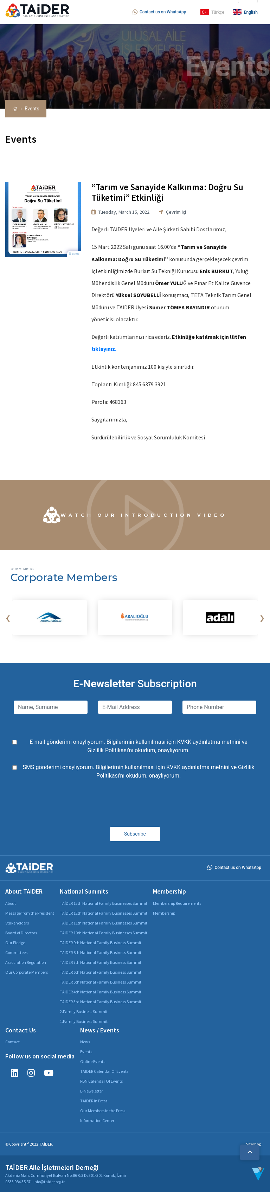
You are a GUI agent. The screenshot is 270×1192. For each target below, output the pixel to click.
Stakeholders (17, 923)
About (10, 903)
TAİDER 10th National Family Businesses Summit (103, 932)
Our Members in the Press (102, 1110)
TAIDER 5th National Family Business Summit (100, 982)
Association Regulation (25, 962)
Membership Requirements (177, 903)
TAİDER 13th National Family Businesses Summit (103, 903)
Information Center (97, 1120)
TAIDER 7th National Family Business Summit (100, 962)
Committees (16, 952)
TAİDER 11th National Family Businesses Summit (103, 923)
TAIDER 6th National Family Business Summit (100, 972)
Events (32, 108)
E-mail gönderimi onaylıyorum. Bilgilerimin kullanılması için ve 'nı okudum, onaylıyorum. (139, 746)
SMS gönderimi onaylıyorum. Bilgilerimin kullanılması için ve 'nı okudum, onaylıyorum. (139, 771)
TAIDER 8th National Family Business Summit (100, 952)
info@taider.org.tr (49, 1181)
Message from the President (29, 913)
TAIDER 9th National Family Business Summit (100, 942)
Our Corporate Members (26, 972)
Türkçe (212, 12)
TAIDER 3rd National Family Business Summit (100, 1001)
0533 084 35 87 (18, 1181)
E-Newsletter (91, 1091)
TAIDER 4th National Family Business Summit (100, 991)
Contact (12, 1041)
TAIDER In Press (93, 1100)
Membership (164, 913)
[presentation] (7, 617)
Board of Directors (21, 932)
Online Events (92, 1061)
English (245, 12)
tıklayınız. (103, 348)
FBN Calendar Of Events (101, 1081)
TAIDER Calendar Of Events (104, 1071)
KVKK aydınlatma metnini (208, 742)
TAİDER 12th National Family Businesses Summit (103, 913)
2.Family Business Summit (84, 1011)
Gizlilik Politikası (108, 750)
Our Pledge (15, 942)
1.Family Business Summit (84, 1021)
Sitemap (253, 1144)
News (85, 1041)
